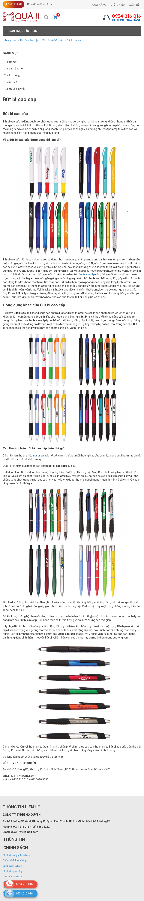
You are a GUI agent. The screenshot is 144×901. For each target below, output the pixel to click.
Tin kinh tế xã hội (13, 68)
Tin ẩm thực (11, 82)
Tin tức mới (10, 61)
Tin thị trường (12, 75)
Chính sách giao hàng (12, 871)
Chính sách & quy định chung (16, 855)
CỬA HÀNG (99, 4)
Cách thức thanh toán (12, 876)
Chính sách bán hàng (12, 866)
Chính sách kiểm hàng (15, 860)
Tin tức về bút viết (14, 88)
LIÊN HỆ (134, 4)
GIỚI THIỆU (118, 4)
